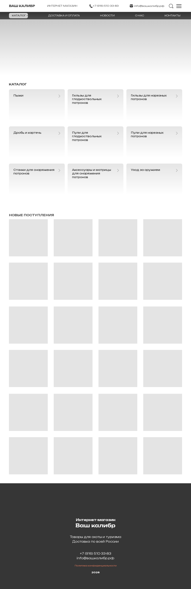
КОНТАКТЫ (172, 15)
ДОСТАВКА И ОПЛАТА (64, 15)
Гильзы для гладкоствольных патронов (87, 99)
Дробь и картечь (27, 132)
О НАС (139, 15)
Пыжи (18, 95)
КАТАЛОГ (19, 15)
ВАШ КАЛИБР (22, 6)
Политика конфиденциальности (96, 565)
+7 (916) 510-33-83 (95, 553)
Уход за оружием (145, 169)
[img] (171, 6)
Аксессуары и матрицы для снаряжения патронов (91, 173)
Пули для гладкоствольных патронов (87, 136)
